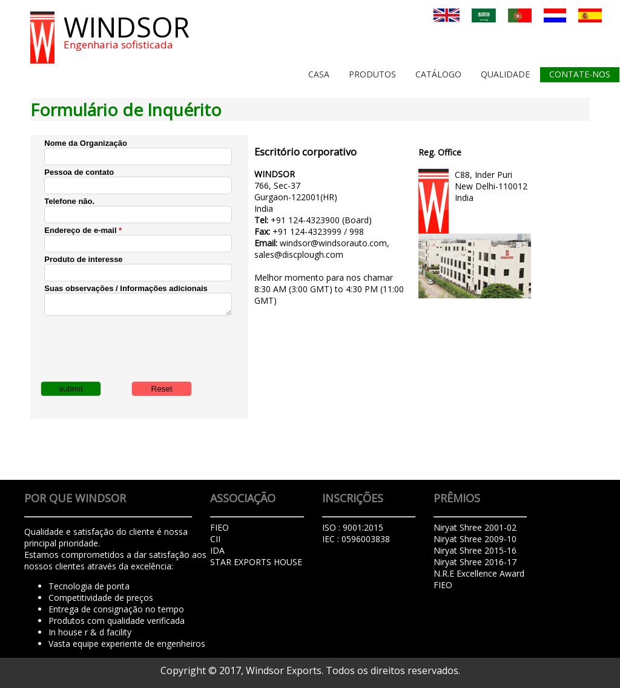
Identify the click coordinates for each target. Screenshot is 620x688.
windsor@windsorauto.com (333, 243)
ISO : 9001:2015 (352, 527)
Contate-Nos (579, 74)
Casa (318, 74)
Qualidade (505, 74)
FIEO (443, 585)
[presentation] (136, 347)
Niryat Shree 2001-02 (475, 527)
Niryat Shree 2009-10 (475, 539)
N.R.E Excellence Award (479, 573)
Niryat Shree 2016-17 (475, 562)
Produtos (372, 74)
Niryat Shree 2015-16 (475, 550)
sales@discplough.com (298, 254)
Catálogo (438, 74)
